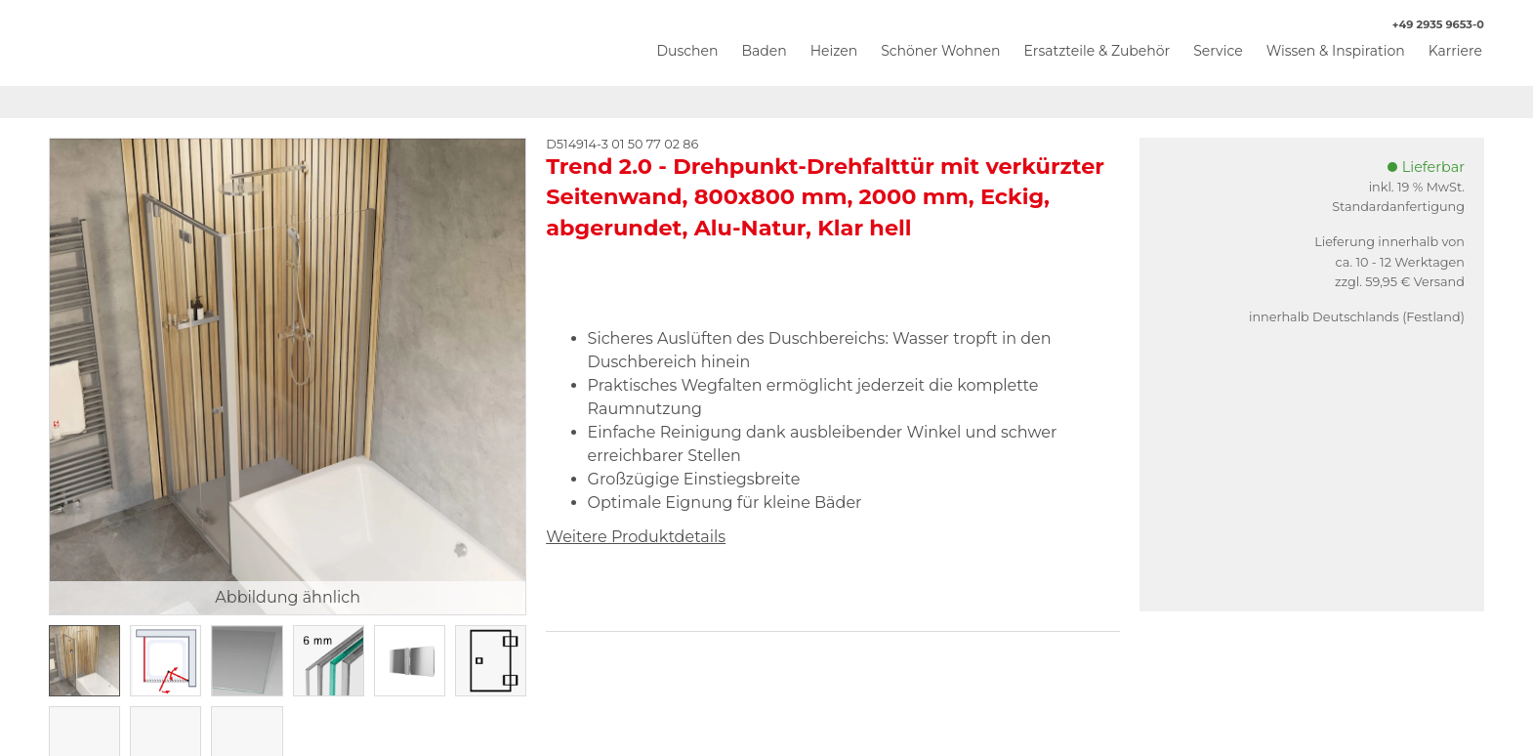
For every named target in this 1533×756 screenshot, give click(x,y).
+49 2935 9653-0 (1428, 25)
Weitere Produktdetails (635, 536)
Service (1217, 51)
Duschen (687, 51)
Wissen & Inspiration (1335, 51)
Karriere (1455, 51)
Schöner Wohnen (940, 51)
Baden (763, 51)
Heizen (834, 51)
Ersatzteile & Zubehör (1096, 51)
